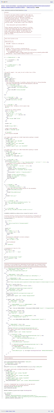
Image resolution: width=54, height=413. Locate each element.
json (52, 411)
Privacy (10, 411)
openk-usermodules (11, 5)
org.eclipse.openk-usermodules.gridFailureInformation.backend (33, 5)
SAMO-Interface (31, 7)
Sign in (51, 1)
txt (49, 411)
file (25, 10)
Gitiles (7, 411)
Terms (13, 411)
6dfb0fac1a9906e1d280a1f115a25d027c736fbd (13, 7)
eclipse (3, 5)
